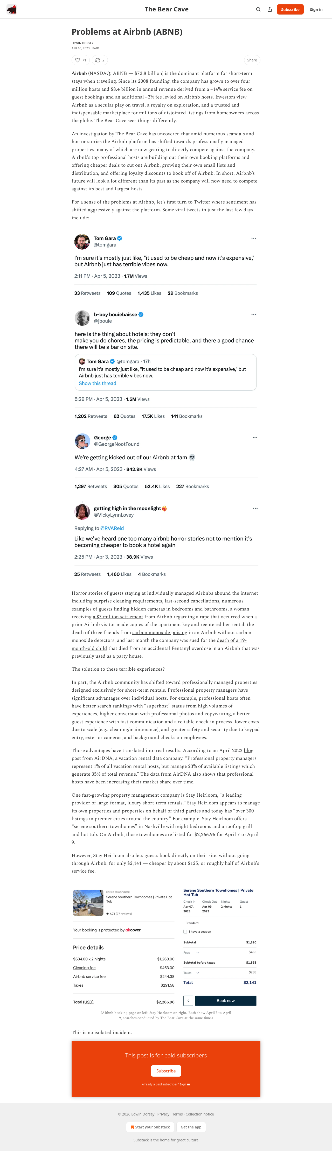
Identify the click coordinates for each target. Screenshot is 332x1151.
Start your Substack (149, 1127)
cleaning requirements (137, 601)
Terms (177, 1114)
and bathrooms (211, 609)
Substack (141, 1140)
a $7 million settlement (118, 617)
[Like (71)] (81, 60)
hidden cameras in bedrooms (162, 609)
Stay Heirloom (201, 795)
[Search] (258, 9)
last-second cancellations (192, 601)
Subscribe (290, 9)
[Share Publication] (270, 9)
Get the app (191, 1127)
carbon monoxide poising (159, 632)
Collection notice (200, 1114)
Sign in (316, 9)
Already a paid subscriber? (166, 1084)
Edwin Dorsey (82, 43)
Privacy (163, 1114)
